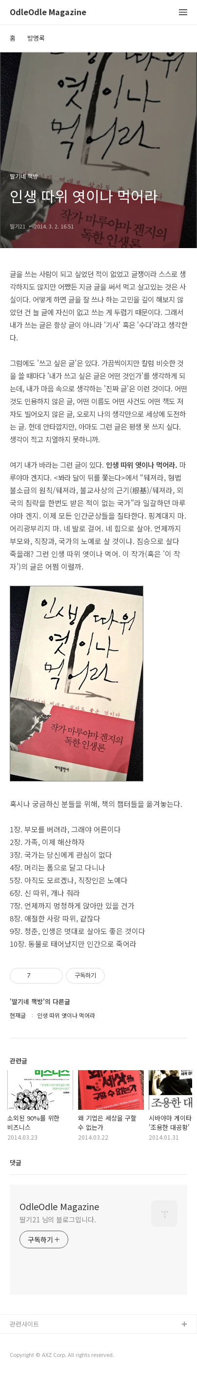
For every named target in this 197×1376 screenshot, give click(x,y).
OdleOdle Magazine (48, 12)
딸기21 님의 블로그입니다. (58, 1219)
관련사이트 (24, 1324)
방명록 (36, 38)
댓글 (15, 1162)
